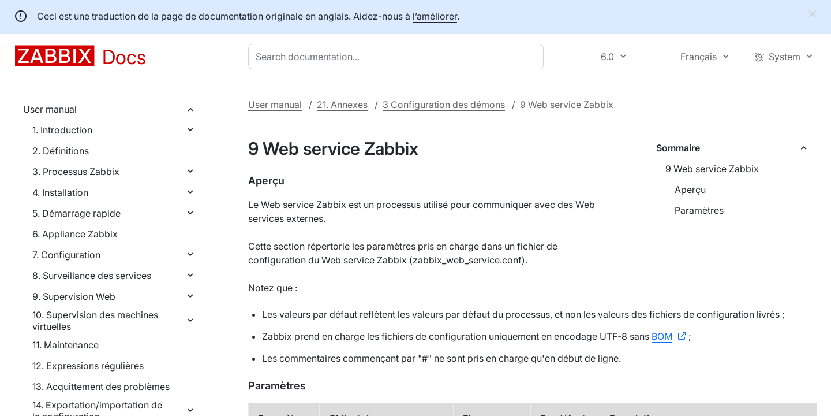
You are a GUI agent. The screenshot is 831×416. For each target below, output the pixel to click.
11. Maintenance (65, 345)
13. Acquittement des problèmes (101, 386)
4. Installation (60, 192)
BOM (662, 336)
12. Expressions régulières (88, 366)
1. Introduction (62, 130)
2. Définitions (60, 151)
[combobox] (398, 57)
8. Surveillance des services (91, 275)
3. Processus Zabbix (75, 171)
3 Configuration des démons (444, 104)
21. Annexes (342, 104)
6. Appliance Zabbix (75, 234)
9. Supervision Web (73, 296)
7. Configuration (66, 255)
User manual (50, 109)
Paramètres (699, 210)
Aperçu (690, 189)
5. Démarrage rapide (76, 213)
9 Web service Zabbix (712, 168)
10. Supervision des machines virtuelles (95, 320)
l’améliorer (435, 16)
